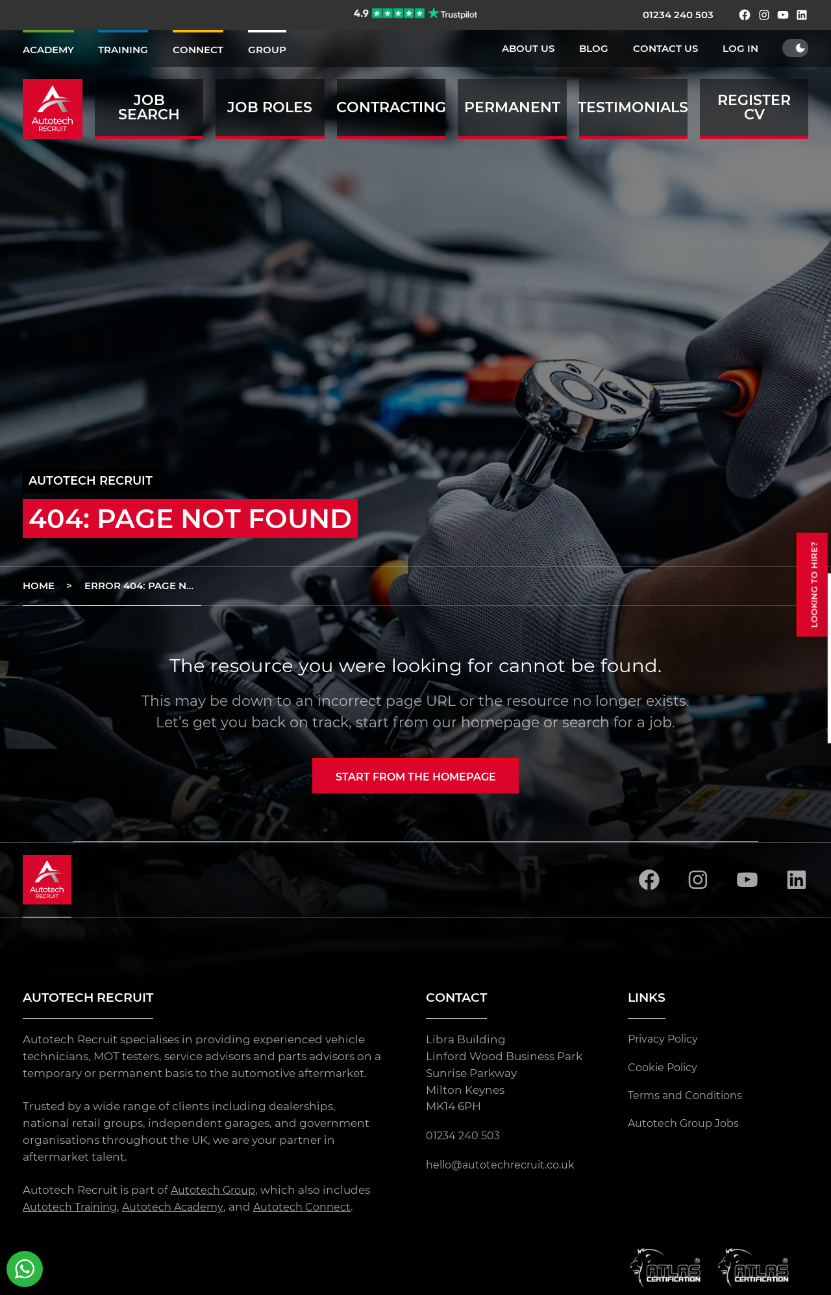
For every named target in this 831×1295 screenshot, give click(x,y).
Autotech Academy (183, 1209)
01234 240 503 (678, 14)
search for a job (617, 722)
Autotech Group (215, 1192)
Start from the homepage (416, 777)
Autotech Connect (317, 1209)
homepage (500, 722)
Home (39, 585)
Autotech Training (74, 1209)
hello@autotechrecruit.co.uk (506, 1166)
